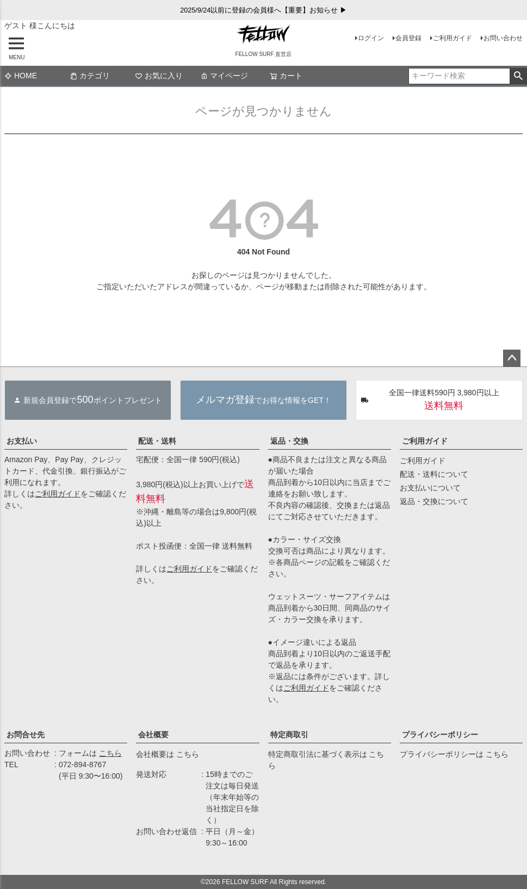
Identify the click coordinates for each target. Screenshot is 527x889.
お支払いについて (430, 487)
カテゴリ (90, 75)
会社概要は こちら (167, 754)
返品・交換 (289, 441)
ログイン (371, 38)
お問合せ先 (26, 734)
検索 (518, 76)
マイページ (224, 75)
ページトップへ (511, 358)
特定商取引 (289, 734)
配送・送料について (434, 474)
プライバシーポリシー (440, 734)
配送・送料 (157, 441)
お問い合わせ (503, 38)
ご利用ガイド (452, 38)
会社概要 (153, 734)
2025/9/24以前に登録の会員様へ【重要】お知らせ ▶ (263, 10)
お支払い (22, 441)
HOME (20, 75)
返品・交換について (434, 501)
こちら (110, 753)
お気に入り (159, 75)
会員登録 (408, 38)
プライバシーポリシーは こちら (454, 754)
